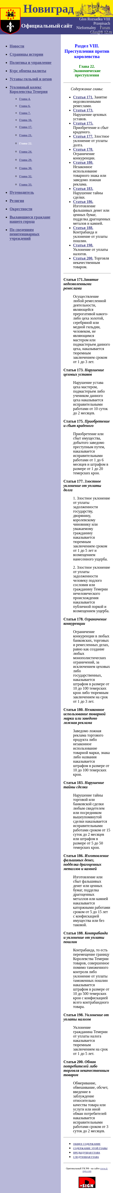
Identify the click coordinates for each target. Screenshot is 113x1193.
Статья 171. (83, 97)
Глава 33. (25, 184)
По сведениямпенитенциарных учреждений (24, 234)
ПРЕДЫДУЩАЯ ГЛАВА (86, 1152)
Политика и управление (30, 62)
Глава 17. (25, 127)
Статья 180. (83, 162)
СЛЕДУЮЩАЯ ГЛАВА (86, 1157)
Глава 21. (25, 135)
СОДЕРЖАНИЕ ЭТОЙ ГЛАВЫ (90, 1148)
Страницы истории (26, 54)
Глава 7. (25, 113)
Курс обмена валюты (28, 71)
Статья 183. (83, 188)
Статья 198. (83, 245)
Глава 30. (25, 168)
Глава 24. (25, 151)
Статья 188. (83, 228)
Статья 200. (83, 258)
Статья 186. (83, 202)
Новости (17, 46)
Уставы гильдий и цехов (31, 79)
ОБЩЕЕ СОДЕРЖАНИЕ (86, 1144)
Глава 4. (25, 99)
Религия (17, 201)
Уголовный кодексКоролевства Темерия (29, 89)
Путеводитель (22, 192)
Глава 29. (25, 160)
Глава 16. (25, 120)
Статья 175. (83, 123)
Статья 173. (83, 110)
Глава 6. (25, 106)
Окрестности (21, 209)
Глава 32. (25, 176)
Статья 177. (83, 136)
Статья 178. (83, 149)
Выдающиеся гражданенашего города (30, 219)
